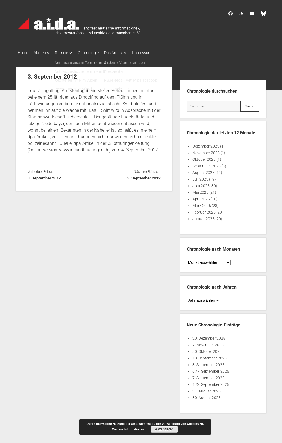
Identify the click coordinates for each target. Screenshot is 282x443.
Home (23, 53)
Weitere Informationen (128, 429)
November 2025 (206, 151)
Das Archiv (124, 53)
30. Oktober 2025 (207, 350)
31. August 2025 (206, 389)
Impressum (155, 53)
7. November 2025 (208, 343)
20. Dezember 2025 (208, 336)
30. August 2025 (206, 396)
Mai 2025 (200, 191)
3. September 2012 (44, 176)
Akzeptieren (164, 429)
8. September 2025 (208, 363)
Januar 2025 (203, 217)
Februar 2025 (204, 210)
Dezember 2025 (205, 144)
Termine (67, 53)
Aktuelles (44, 53)
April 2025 (201, 197)
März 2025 (201, 204)
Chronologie (96, 53)
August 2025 (203, 171)
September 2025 (206, 164)
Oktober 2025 (204, 158)
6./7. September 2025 (210, 369)
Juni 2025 (201, 184)
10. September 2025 (209, 356)
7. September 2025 (208, 376)
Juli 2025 (200, 177)
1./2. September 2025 (210, 383)
